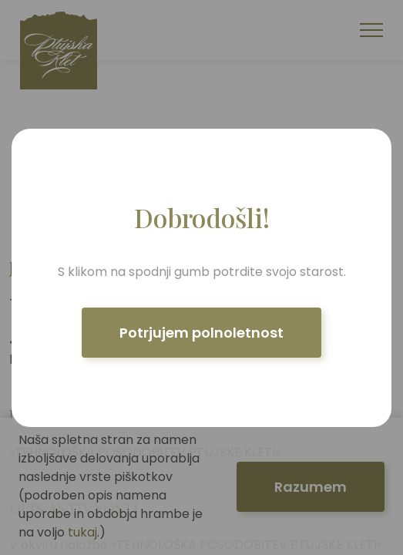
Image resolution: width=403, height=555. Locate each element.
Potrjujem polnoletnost (201, 332)
